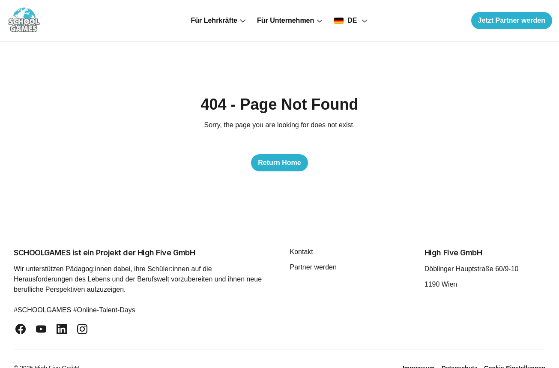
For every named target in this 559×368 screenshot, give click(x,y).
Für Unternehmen (290, 20)
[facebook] (20, 329)
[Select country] (351, 20)
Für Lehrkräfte (218, 20)
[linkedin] (62, 329)
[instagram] (82, 329)
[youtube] (41, 329)
